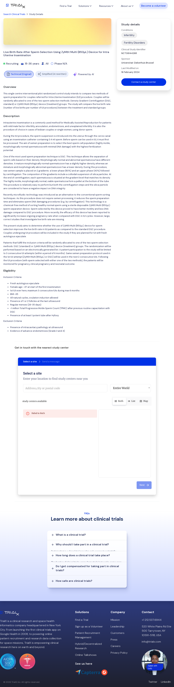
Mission (115, 611)
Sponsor (125, 58)
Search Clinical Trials (14, 14)
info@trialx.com (151, 633)
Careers (115, 638)
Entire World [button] (121, 388)
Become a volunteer (153, 5)
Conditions (127, 30)
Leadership (117, 618)
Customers (117, 625)
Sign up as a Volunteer (89, 618)
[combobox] (65, 388)
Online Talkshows (86, 647)
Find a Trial (66, 5)
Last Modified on (130, 68)
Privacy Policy (119, 644)
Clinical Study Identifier (133, 49)
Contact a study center (143, 82)
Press (114, 631)
